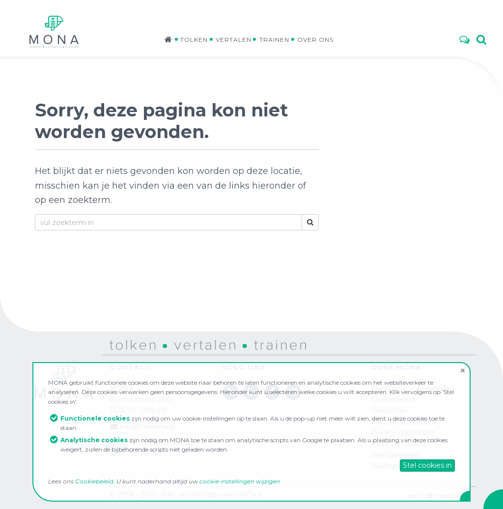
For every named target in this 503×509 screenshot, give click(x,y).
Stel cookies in (427, 465)
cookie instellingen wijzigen (239, 481)
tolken (120, 344)
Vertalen (234, 39)
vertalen (179, 344)
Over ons (315, 39)
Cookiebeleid (94, 481)
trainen (255, 344)
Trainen (274, 39)
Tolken (194, 39)
